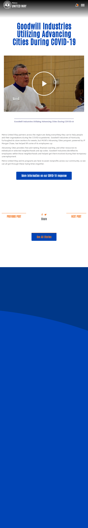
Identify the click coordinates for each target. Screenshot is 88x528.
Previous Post (14, 216)
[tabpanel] (44, 84)
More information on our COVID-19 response (44, 175)
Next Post (76, 216)
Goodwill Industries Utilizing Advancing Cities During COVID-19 (44, 121)
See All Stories (44, 236)
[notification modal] (77, 5)
